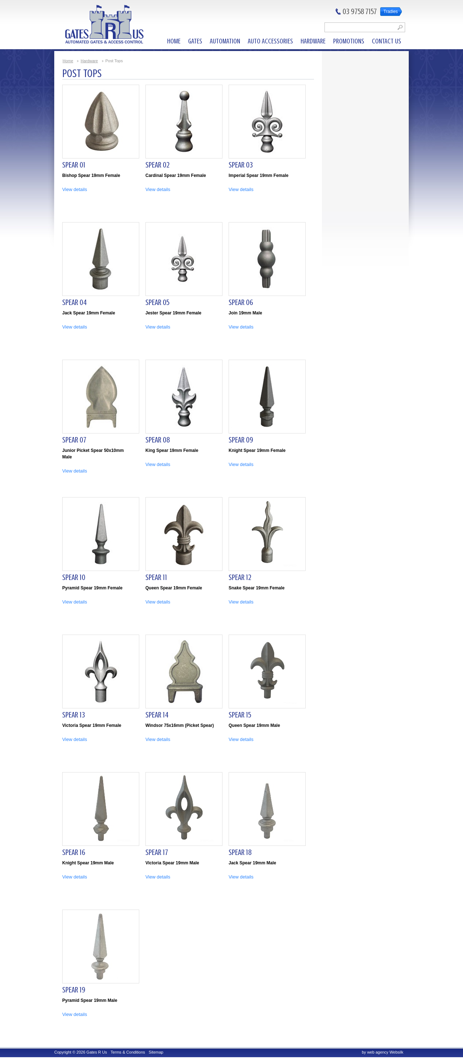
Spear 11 (156, 577)
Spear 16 (73, 852)
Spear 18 (240, 852)
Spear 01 (73, 164)
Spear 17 (156, 852)
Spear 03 (241, 164)
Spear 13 (73, 714)
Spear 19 (73, 989)
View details (74, 189)
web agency (377, 1052)
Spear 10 (73, 577)
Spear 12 (240, 577)
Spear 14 (157, 714)
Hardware (89, 61)
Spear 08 (157, 439)
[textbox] (364, 27)
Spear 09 (241, 439)
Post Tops (114, 61)
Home (68, 61)
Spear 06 (241, 302)
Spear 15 (240, 714)
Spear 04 (74, 302)
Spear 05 (157, 302)
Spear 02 (157, 164)
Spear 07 (74, 439)
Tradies (390, 11)
